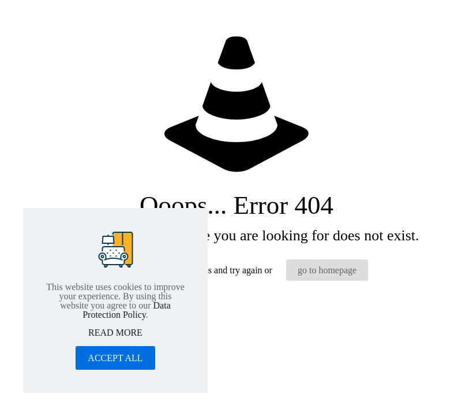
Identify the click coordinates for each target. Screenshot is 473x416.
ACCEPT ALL (115, 358)
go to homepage (327, 270)
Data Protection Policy (126, 310)
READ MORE (115, 332)
